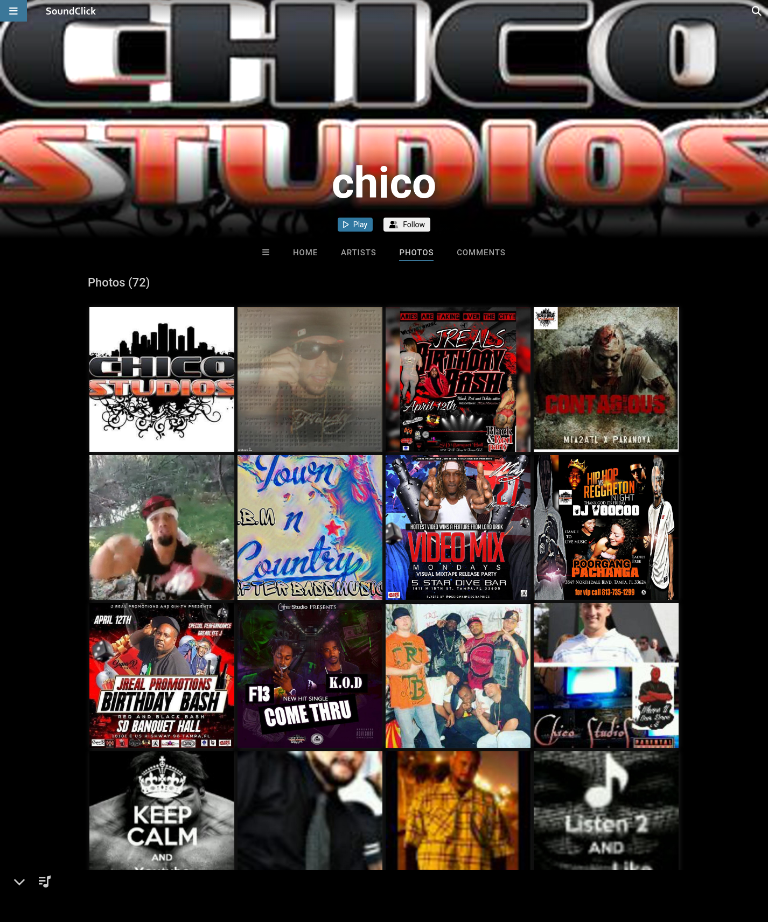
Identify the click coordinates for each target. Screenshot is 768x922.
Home (305, 252)
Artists (358, 252)
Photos (416, 252)
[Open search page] (757, 11)
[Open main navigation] (13, 11)
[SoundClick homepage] (71, 11)
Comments (481, 252)
